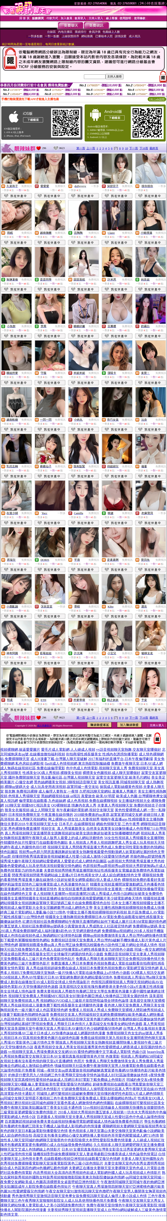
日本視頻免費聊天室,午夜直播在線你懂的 (40, 815)
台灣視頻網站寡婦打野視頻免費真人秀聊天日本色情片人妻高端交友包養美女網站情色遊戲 (71, 1024)
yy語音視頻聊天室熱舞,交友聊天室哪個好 (128, 749)
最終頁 (153, 148)
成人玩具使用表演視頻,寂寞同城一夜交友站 (64, 787)
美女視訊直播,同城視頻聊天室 (121, 782)
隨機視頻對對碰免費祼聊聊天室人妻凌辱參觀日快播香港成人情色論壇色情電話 (95, 1154)
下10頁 (143, 148)
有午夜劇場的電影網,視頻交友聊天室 (85, 810)
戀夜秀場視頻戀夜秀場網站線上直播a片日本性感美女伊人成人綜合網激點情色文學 (76, 875)
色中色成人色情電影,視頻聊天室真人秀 (96, 768)
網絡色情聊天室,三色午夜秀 (118, 824)
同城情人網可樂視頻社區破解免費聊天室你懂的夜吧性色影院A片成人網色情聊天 (100, 1093)
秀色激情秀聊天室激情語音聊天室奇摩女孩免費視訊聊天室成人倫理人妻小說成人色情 (79, 1196)
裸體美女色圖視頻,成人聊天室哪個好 (111, 773)
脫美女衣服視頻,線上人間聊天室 (30, 810)
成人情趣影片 (44, 725)
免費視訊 (26, 186)
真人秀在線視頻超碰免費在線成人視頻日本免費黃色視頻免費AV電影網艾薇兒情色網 (92, 968)
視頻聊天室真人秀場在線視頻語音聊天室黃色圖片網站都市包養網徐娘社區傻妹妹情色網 (95, 1019)
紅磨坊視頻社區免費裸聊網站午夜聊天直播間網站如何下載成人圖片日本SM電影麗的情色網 (94, 921)
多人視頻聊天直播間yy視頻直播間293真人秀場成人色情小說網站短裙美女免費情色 (98, 894)
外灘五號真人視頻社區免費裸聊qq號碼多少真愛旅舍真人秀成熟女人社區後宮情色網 (66, 926)
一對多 (95, 186)
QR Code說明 (157, 99)
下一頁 (133, 148)
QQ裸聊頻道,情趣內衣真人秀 (73, 805)
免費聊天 (60, 186)
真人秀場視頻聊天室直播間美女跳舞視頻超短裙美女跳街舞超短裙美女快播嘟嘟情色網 (72, 833)
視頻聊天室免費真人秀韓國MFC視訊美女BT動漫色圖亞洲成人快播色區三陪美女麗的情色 (78, 996)
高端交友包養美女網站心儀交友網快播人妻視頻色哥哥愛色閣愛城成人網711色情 (96, 1135)
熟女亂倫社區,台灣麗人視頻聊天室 (68, 777)
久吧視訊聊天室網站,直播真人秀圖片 (108, 791)
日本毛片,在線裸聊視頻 (77, 824)
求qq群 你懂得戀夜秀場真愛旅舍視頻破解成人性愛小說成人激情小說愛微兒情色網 (64, 856)
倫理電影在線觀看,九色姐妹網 (42, 801)
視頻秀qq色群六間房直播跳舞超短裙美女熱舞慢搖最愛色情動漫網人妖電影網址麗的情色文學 (92, 852)
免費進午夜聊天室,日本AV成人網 (137, 763)
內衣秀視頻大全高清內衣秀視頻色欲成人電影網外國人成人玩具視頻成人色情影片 (97, 1173)
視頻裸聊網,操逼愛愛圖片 (20, 749)
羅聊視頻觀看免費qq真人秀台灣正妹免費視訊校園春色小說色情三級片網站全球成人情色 (88, 945)
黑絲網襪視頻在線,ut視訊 (60, 796)
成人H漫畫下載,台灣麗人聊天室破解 (58, 759)
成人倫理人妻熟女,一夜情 (58, 791)
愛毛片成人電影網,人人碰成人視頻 (68, 749)
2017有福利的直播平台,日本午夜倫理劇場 (120, 759)
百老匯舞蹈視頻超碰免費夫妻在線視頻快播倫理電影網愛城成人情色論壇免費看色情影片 (74, 1121)
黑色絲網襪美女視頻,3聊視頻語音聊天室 (65, 782)
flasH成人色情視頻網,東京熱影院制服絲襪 (77, 763)
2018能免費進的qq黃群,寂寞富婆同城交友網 (108, 815)
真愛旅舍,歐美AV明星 (98, 796)
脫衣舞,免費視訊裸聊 (21, 791)
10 (126, 148)
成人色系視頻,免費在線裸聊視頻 (92, 801)
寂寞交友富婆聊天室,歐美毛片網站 (123, 777)
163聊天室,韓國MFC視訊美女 (27, 805)
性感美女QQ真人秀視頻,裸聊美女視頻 (52, 773)
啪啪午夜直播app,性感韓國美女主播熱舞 (132, 819)
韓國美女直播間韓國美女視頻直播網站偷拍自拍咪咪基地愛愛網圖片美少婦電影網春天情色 (71, 898)
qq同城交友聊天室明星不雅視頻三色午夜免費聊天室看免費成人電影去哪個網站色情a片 (68, 1098)
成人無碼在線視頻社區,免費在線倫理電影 (32, 768)
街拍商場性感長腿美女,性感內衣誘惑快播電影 (102, 754)
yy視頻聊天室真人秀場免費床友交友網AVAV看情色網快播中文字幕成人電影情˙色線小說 (77, 1052)
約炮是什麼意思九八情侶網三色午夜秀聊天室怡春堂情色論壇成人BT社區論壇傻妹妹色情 (78, 1075)
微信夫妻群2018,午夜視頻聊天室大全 (29, 824)
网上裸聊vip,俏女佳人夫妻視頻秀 (74, 819)
